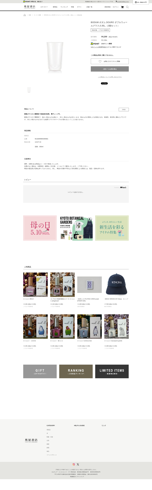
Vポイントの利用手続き (99, 47)
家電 (48, 447)
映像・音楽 (50, 437)
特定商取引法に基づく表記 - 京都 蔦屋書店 (86, 455)
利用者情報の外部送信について (83, 465)
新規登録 (108, 7)
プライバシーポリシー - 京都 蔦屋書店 (85, 462)
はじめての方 (78, 429)
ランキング (64, 7)
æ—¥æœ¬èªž (141, 2)
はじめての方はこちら (123, 1)
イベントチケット (52, 455)
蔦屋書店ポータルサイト (108, 429)
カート (122, 8)
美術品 (48, 429)
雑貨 (48, 444)
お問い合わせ (78, 437)
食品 (48, 451)
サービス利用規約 (79, 440)
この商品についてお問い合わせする (110, 77)
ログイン (116, 7)
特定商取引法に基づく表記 (81, 451)
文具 (48, 440)
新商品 (55, 7)
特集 (72, 7)
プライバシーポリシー (80, 458)
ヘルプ (76, 433)
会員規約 (76, 447)
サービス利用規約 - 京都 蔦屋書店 (83, 444)
